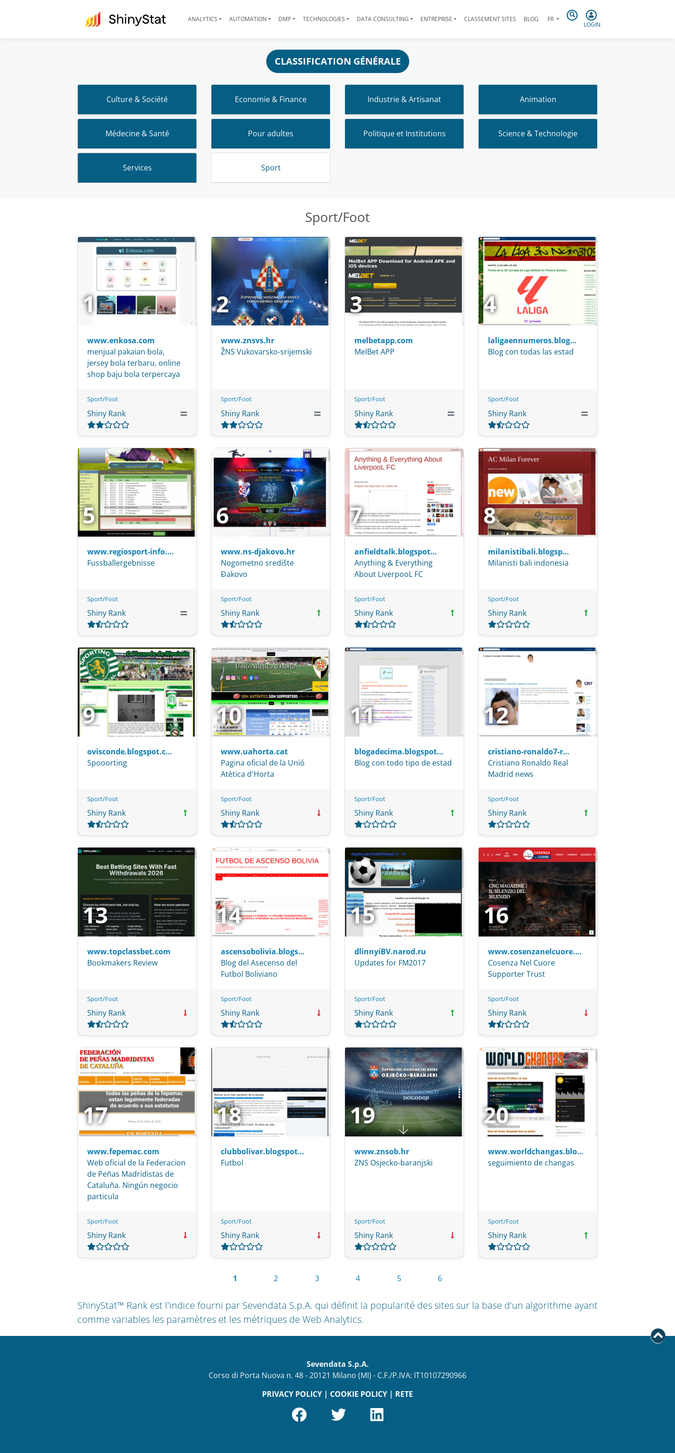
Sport (271, 167)
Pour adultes (270, 133)
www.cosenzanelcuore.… (535, 951)
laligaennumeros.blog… (532, 340)
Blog (531, 19)
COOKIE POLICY (358, 1394)
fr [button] (550, 19)
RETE (404, 1394)
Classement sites (490, 19)
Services (137, 167)
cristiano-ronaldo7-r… (529, 751)
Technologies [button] (324, 19)
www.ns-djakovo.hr (258, 551)
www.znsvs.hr (247, 340)
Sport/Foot (102, 399)
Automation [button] (248, 19)
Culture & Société (137, 99)
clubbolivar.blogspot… (262, 1151)
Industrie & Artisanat (404, 99)
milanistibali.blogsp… (528, 551)
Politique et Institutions (404, 133)
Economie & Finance (271, 99)
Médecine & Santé (137, 133)
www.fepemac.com (123, 1151)
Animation (538, 99)
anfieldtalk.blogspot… (395, 551)
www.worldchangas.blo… (536, 1151)
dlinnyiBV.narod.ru (390, 951)
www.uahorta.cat (254, 751)
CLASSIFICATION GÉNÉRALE (338, 61)
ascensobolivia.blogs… (263, 951)
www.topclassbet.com (129, 951)
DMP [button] (284, 19)
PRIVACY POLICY (292, 1394)
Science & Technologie (538, 133)
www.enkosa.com (121, 340)
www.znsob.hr (381, 1151)
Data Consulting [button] (383, 19)
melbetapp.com (383, 340)
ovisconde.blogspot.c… (129, 751)
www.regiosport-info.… (130, 551)
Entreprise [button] (436, 19)
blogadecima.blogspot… (398, 751)
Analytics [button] (203, 19)
